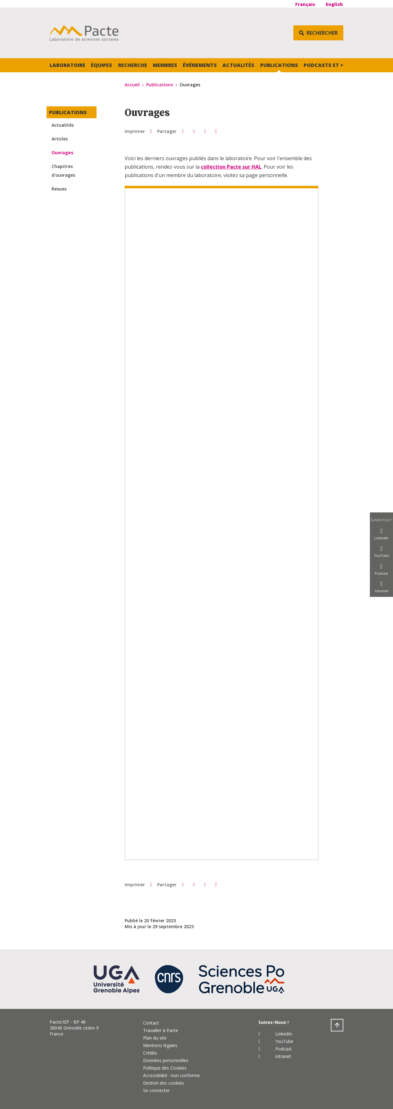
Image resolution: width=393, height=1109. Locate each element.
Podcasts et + (323, 65)
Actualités (238, 65)
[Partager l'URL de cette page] (216, 131)
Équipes (101, 65)
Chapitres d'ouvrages (63, 170)
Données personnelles (165, 1060)
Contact (151, 1023)
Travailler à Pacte (160, 1030)
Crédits (150, 1053)
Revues (59, 189)
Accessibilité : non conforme (171, 1075)
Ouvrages (62, 152)
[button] (182, 131)
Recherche (132, 65)
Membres (165, 65)
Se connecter (156, 1090)
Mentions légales (160, 1045)
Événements (200, 65)
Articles (60, 139)
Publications (279, 65)
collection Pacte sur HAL (231, 166)
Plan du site (155, 1038)
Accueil (132, 85)
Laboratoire (67, 65)
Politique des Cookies (165, 1068)
